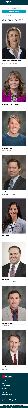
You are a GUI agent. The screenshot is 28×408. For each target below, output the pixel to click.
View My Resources (14, 11)
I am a (8, 8)
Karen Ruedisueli (7, 148)
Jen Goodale (5, 235)
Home (3, 15)
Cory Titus (5, 192)
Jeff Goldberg (6, 279)
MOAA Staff (8, 15)
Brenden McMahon (7, 323)
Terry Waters (5, 367)
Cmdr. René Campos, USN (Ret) (11, 104)
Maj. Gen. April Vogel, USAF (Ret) (11, 61)
